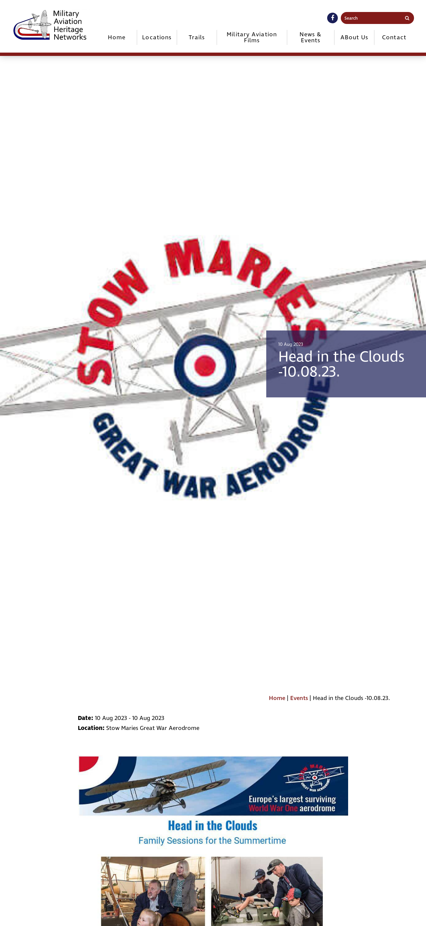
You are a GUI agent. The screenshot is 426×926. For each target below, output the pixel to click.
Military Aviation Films (252, 37)
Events (299, 698)
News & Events (311, 37)
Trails (197, 37)
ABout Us (354, 37)
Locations (156, 37)
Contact (394, 37)
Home (116, 37)
